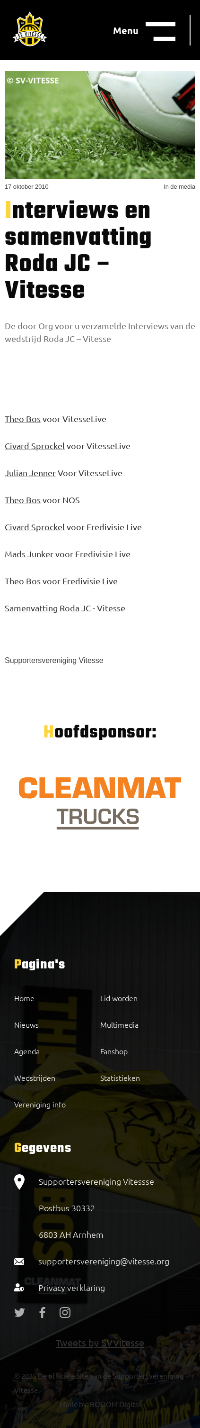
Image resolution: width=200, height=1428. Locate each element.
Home (24, 998)
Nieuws (26, 1024)
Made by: (74, 1404)
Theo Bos (23, 419)
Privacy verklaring (71, 1287)
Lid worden (119, 998)
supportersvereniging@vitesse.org (103, 1260)
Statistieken (120, 1077)
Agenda (27, 1051)
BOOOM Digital (114, 1404)
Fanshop (114, 1051)
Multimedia (119, 1024)
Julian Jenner (30, 473)
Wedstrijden (34, 1077)
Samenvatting (31, 608)
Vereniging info (40, 1104)
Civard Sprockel (35, 446)
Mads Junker (29, 554)
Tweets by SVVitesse (100, 1342)
